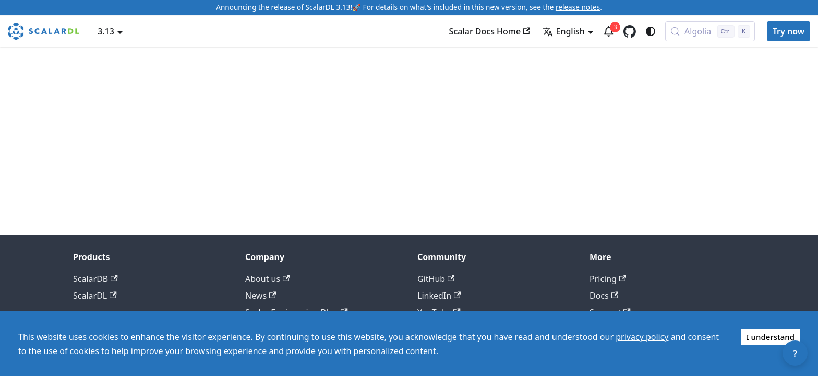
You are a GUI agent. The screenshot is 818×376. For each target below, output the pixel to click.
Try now (788, 31)
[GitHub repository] (629, 31)
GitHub (435, 279)
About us (267, 279)
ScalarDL (95, 295)
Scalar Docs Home (490, 31)
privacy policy (642, 337)
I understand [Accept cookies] (770, 337)
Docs (604, 295)
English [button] (563, 31)
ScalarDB (95, 279)
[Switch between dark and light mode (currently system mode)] (650, 31)
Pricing (608, 279)
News (260, 295)
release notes (578, 7)
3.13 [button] (106, 31)
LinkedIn (439, 295)
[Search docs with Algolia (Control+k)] (710, 31)
